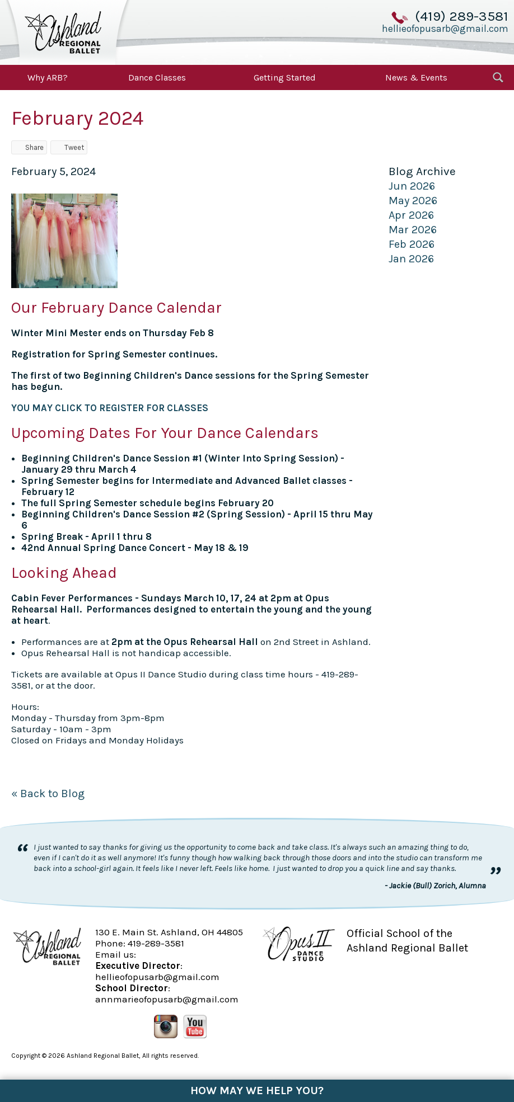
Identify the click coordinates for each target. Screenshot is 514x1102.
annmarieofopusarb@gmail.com (167, 999)
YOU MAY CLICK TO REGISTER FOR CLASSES (109, 407)
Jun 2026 (412, 186)
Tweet (69, 147)
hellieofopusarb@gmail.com (445, 28)
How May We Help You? (257, 1090)
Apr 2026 (411, 215)
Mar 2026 (413, 229)
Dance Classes (157, 77)
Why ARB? (47, 77)
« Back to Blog (48, 793)
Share (29, 147)
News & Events (416, 77)
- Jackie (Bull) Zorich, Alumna (435, 885)
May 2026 (413, 200)
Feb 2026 (411, 244)
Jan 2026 (411, 258)
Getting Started (285, 77)
